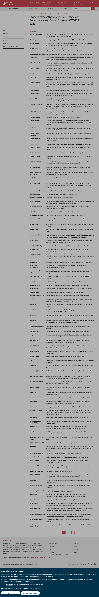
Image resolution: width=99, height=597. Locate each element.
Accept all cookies (10, 593)
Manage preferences (7, 589)
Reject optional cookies (31, 593)
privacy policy (9, 585)
